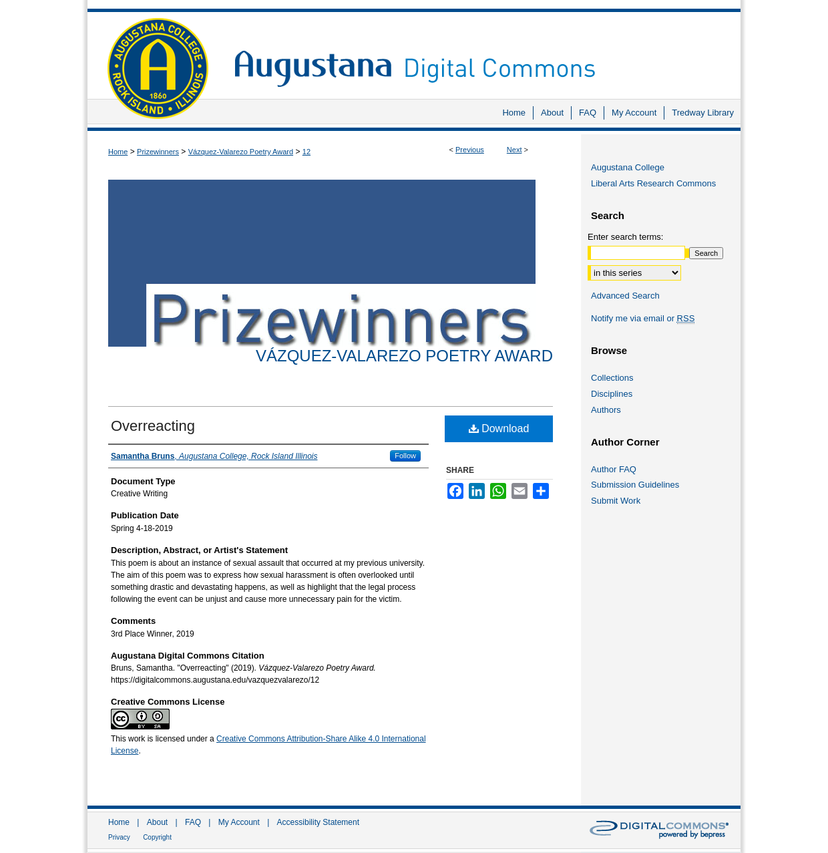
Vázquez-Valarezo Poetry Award (240, 152)
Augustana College (627, 167)
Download (499, 428)
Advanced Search (625, 296)
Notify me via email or (642, 318)
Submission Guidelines (635, 485)
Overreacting (153, 425)
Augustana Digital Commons (480, 50)
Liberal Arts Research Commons (653, 183)
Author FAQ (613, 469)
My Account (239, 822)
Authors (606, 410)
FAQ (193, 822)
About (157, 822)
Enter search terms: (625, 237)
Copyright (157, 837)
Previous (469, 150)
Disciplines (611, 394)
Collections (612, 378)
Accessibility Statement (318, 822)
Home (118, 152)
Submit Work (615, 501)
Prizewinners (158, 152)
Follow (405, 456)
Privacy (119, 837)
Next (514, 150)
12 (306, 152)
